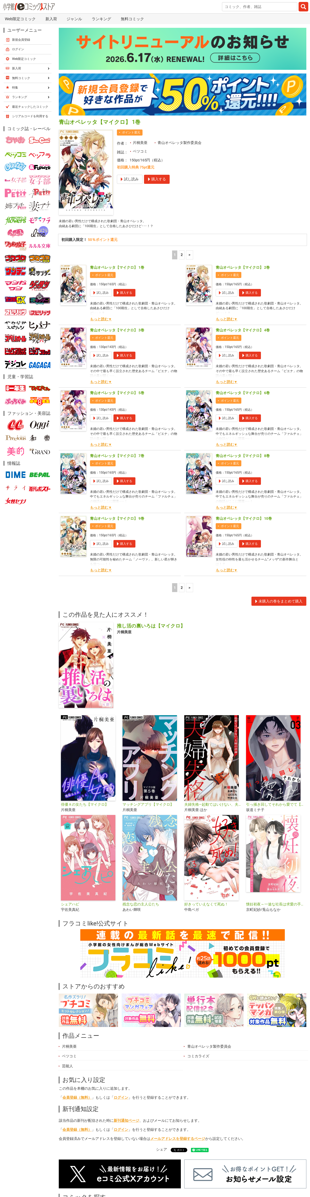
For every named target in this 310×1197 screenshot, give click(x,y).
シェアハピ (70, 905)
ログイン (121, 1098)
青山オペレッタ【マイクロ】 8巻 (243, 457)
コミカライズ (198, 1057)
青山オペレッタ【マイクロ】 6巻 (243, 394)
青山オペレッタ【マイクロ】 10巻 (244, 519)
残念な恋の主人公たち (140, 905)
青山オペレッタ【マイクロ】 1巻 (117, 268)
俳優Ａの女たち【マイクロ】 (84, 805)
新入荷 (51, 19)
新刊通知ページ (126, 1121)
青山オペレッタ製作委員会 (180, 142)
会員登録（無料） (77, 1098)
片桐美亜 (140, 142)
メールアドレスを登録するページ (177, 1140)
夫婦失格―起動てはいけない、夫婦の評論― (213, 805)
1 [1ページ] (175, 256)
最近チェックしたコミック (30, 106)
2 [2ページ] (182, 256)
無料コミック (132, 19)
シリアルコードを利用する (30, 116)
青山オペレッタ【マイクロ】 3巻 (117, 331)
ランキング (101, 19)
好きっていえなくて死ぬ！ (206, 905)
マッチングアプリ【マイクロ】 (148, 805)
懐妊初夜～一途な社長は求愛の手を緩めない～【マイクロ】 (275, 905)
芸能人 (67, 1067)
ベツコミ (140, 151)
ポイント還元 (131, 132)
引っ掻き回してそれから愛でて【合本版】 (275, 805)
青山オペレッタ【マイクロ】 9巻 (117, 519)
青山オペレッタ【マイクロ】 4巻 (243, 331)
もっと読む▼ (101, 320)
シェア (161, 1150)
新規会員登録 (21, 39)
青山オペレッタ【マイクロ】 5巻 (117, 394)
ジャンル (74, 19)
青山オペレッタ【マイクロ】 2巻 (243, 268)
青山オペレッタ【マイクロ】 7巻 (117, 457)
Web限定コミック (20, 19)
